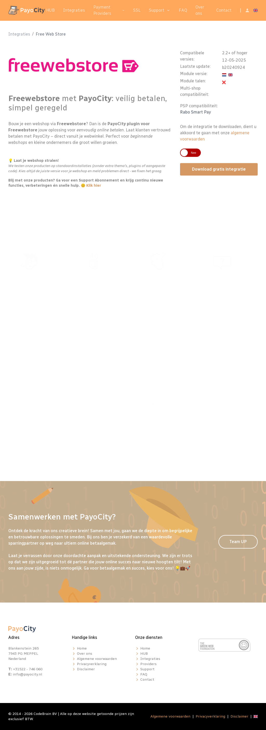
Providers (148, 664)
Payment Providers (102, 10)
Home (82, 648)
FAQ (183, 10)
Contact (223, 10)
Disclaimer (86, 669)
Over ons (199, 10)
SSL (137, 10)
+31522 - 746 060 (27, 669)
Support (156, 10)
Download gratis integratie (219, 171)
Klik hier (93, 188)
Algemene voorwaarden (97, 659)
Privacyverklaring (92, 664)
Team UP (238, 541)
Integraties (74, 10)
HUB (50, 10)
